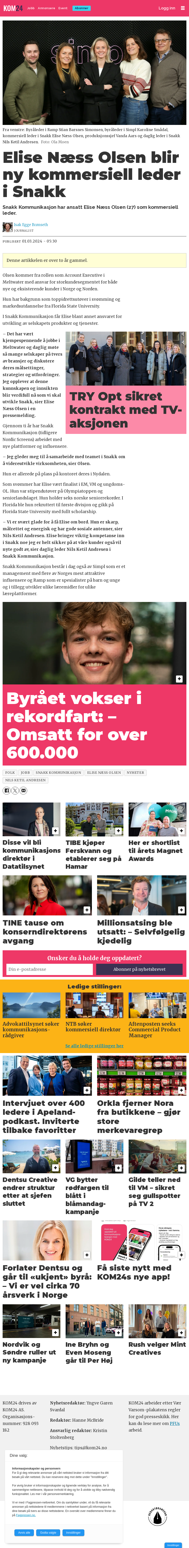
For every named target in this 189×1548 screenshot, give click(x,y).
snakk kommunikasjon (58, 773)
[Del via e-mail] (23, 791)
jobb (25, 773)
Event (63, 8)
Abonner (82, 8)
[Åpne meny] (183, 8)
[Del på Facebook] (6, 791)
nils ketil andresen (25, 780)
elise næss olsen (104, 773)
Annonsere (46, 8)
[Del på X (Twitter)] (15, 791)
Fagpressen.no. (26, 1515)
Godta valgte (48, 1532)
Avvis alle (24, 1532)
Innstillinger (173, 1545)
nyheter (135, 773)
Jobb (31, 8)
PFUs (175, 1423)
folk (10, 773)
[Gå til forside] (14, 8)
